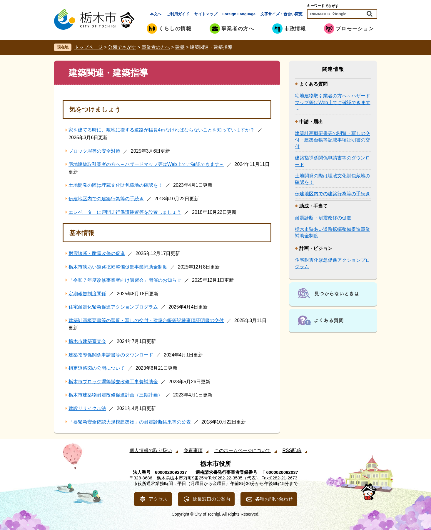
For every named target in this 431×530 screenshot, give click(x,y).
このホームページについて (242, 450)
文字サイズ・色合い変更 (281, 14)
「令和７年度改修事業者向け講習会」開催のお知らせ (125, 280)
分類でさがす (122, 47)
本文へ (155, 14)
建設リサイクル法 (87, 408)
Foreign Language (238, 14)
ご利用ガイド (177, 14)
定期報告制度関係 (87, 293)
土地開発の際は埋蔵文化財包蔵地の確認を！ (116, 185)
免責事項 (193, 450)
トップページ (88, 47)
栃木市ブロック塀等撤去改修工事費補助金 (113, 381)
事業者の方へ (156, 47)
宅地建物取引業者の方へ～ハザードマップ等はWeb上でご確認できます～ (146, 164)
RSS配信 (292, 450)
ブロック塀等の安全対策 (94, 151)
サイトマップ (205, 14)
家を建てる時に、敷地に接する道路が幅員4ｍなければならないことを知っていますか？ (162, 129)
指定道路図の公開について (97, 368)
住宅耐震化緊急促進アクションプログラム (113, 306)
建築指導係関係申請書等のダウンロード (111, 354)
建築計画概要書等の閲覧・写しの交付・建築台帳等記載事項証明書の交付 (146, 320)
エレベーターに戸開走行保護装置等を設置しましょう (125, 212)
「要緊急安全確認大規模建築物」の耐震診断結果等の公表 (130, 421)
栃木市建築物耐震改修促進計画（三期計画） (116, 394)
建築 (180, 47)
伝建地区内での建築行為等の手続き (106, 198)
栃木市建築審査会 (87, 341)
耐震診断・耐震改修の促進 (97, 253)
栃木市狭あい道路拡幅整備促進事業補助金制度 (118, 266)
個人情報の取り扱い (151, 450)
